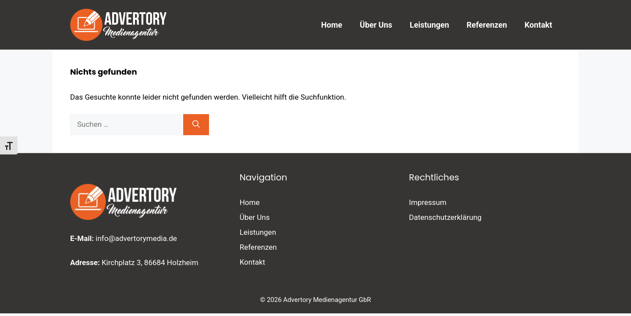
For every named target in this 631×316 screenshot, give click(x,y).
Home (331, 24)
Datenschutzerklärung (445, 217)
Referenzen (487, 24)
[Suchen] (196, 124)
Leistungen (429, 24)
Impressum (428, 202)
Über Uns (376, 24)
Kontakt (538, 24)
